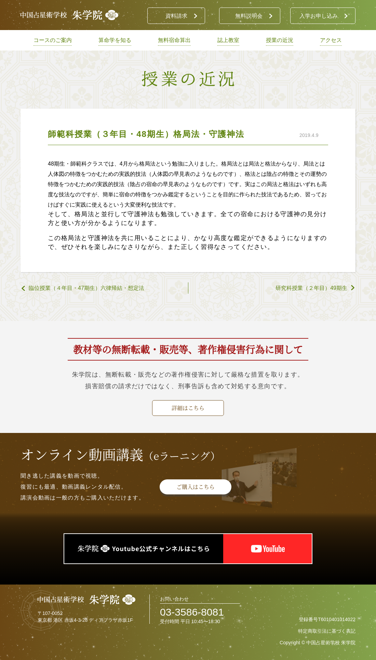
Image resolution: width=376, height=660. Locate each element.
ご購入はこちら (195, 487)
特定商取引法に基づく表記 (326, 631)
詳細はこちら (188, 408)
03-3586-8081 (192, 612)
